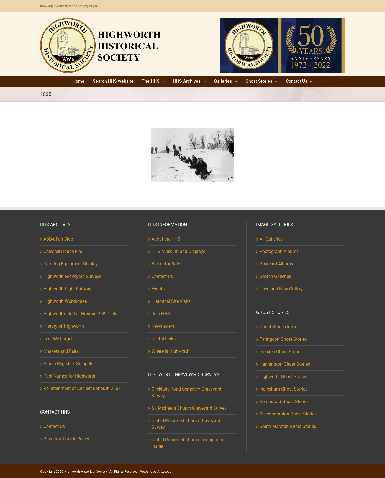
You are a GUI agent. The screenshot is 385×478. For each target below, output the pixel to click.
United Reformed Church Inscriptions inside (187, 443)
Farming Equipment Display (70, 264)
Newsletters (163, 326)
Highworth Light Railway (67, 288)
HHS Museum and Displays (178, 251)
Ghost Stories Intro (278, 326)
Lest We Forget (58, 338)
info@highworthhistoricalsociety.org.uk (69, 6)
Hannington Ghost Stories (285, 364)
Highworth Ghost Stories (283, 376)
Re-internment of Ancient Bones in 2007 (82, 388)
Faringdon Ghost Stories (283, 339)
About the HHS (166, 239)
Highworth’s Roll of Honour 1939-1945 (80, 313)
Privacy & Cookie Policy (66, 438)
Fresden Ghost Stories (281, 351)
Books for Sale (166, 264)
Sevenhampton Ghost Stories (288, 414)
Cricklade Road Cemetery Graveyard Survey (186, 392)
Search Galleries (275, 276)
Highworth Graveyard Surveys (72, 276)
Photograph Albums (279, 251)
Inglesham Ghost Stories (283, 389)
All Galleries (271, 239)
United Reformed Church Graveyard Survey (186, 424)
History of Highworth (63, 326)
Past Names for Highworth (69, 376)
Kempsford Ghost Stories (284, 401)
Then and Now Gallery (281, 288)
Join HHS (161, 313)
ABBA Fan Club (58, 239)
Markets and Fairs (61, 351)
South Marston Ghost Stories (288, 426)
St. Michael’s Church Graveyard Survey (189, 408)
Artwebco (164, 472)
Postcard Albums (276, 264)
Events (158, 288)
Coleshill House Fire (62, 251)
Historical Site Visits (171, 301)
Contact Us (54, 426)
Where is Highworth (170, 351)
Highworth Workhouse (65, 301)
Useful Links (164, 338)
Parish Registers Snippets (68, 363)
